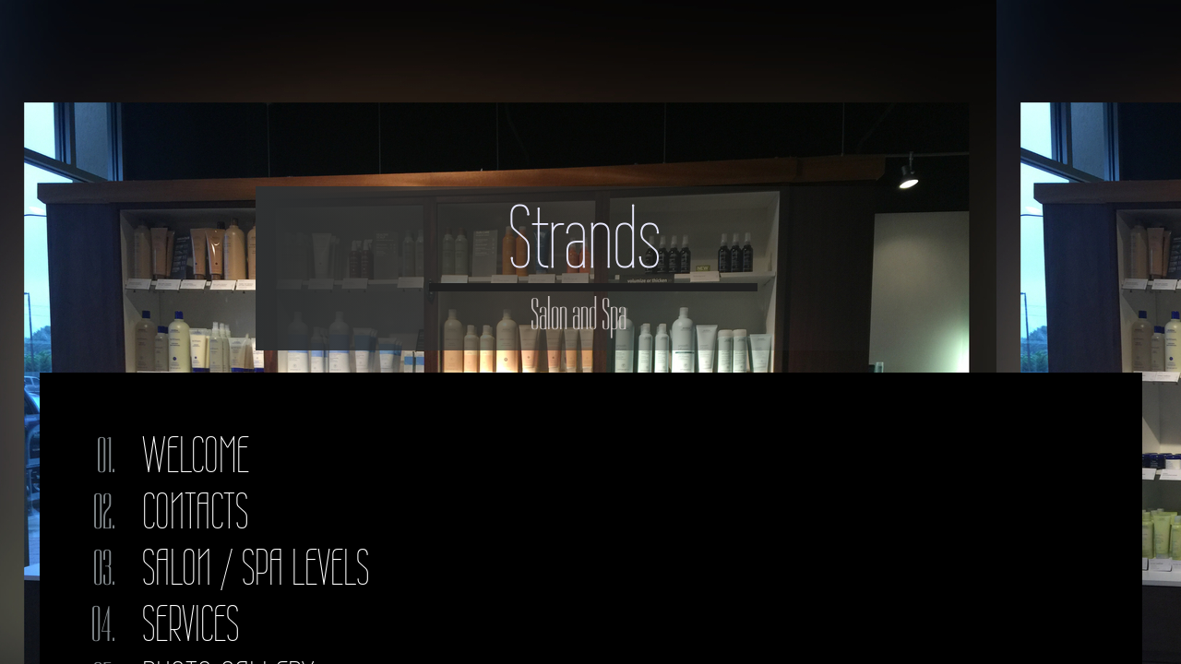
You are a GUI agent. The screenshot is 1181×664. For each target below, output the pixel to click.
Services (190, 624)
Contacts (195, 511)
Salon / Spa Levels (255, 567)
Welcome (195, 455)
